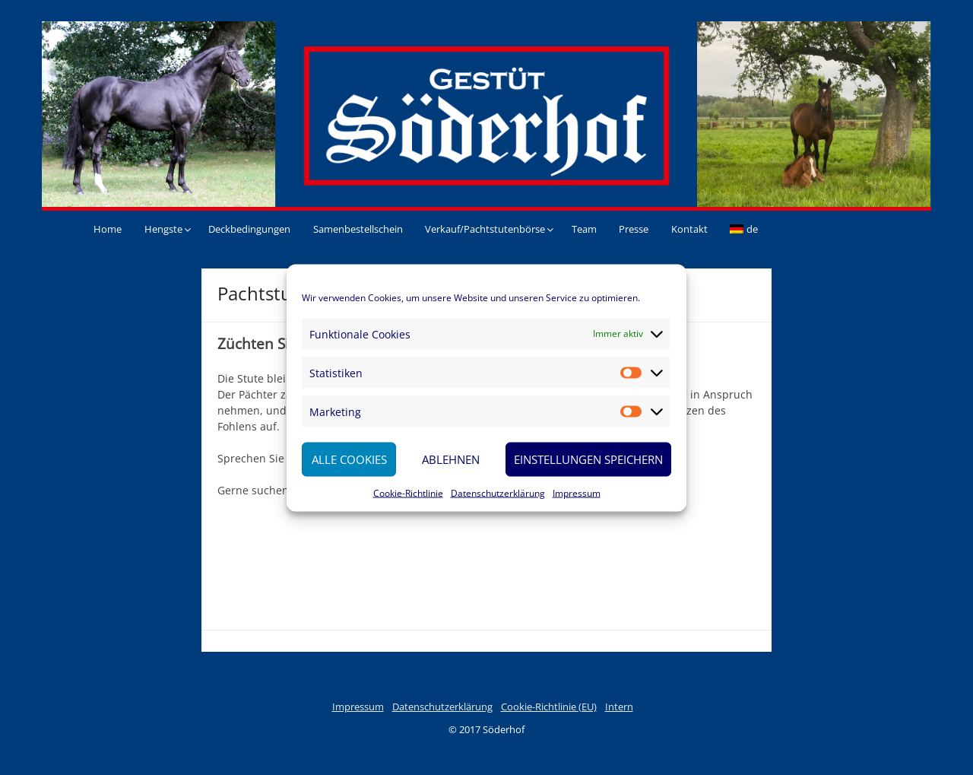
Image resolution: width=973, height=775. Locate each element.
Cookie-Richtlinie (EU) (549, 706)
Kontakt (689, 229)
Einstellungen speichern (588, 459)
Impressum (577, 492)
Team (584, 229)
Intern (619, 706)
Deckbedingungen (249, 229)
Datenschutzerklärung (498, 492)
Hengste (163, 229)
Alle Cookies (349, 459)
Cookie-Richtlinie (408, 492)
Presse (633, 229)
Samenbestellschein (358, 229)
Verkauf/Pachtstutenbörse (485, 229)
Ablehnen (451, 459)
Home (107, 229)
